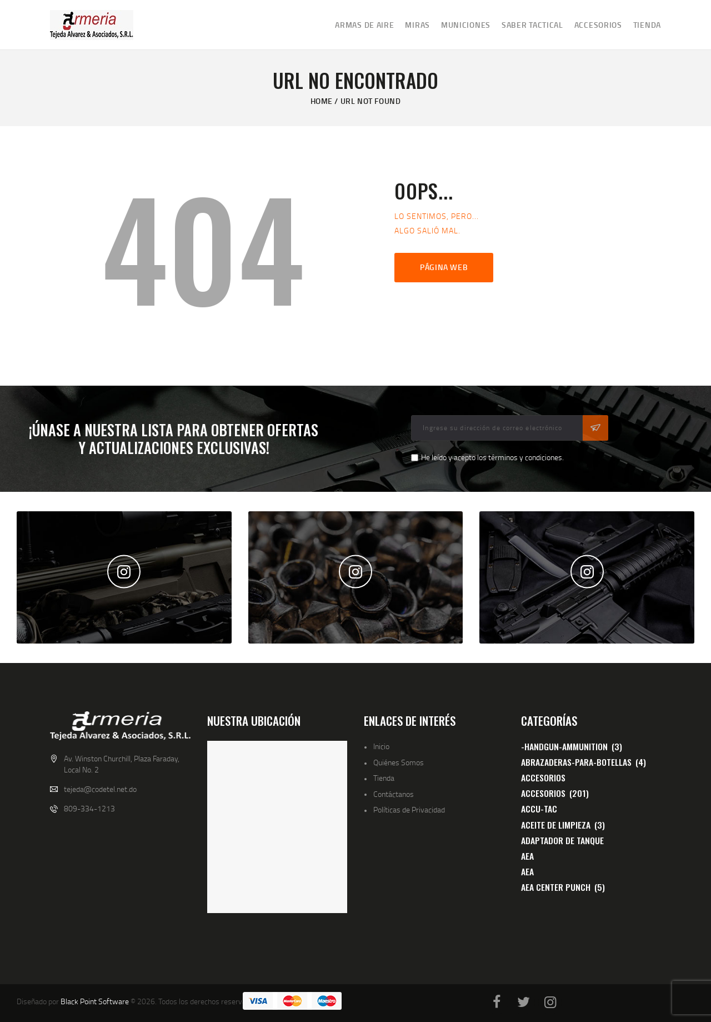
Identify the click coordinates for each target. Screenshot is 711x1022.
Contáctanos (393, 794)
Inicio (381, 746)
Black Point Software (95, 1001)
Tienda (383, 777)
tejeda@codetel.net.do (100, 789)
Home (322, 101)
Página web (444, 267)
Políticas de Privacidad (409, 809)
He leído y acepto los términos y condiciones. (492, 457)
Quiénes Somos (398, 762)
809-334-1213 (89, 808)
